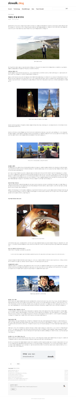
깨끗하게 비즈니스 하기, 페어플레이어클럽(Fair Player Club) (17, 378)
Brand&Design (26, 9)
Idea (33, 9)
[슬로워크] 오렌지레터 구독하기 (13, 370)
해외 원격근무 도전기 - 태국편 (12, 371)
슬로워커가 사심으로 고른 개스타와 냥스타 (14, 377)
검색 (67, 8)
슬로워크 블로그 (14, 385)
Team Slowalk (40, 9)
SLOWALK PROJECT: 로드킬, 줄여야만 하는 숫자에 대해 (17, 373)
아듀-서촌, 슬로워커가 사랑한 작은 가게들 (14, 374)
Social (10, 9)
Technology (17, 9)
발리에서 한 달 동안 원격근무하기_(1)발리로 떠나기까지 (16, 380)
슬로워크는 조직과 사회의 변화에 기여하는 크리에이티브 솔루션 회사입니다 (23, 386)
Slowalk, (35, 398)
